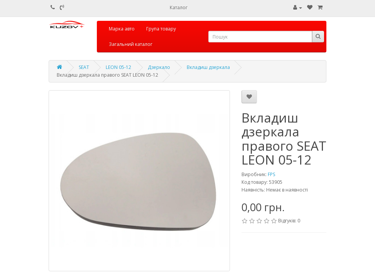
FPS (271, 174)
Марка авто (122, 28)
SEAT (84, 67)
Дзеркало (159, 67)
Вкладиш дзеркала (208, 67)
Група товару (161, 28)
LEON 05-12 (118, 67)
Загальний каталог (130, 44)
